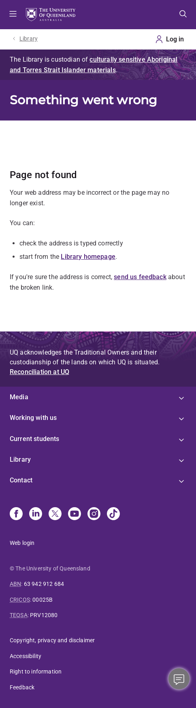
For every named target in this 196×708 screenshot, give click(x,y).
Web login (22, 543)
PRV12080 (44, 615)
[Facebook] (16, 514)
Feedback (22, 687)
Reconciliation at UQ (39, 372)
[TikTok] (113, 514)
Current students (35, 439)
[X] (55, 514)
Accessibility (25, 656)
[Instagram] (93, 514)
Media (19, 397)
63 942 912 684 (44, 584)
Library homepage (88, 256)
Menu (13, 14)
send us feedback (140, 277)
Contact (21, 480)
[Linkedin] (35, 514)
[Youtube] (74, 514)
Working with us (33, 418)
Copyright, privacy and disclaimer (52, 640)
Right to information (36, 671)
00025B (42, 599)
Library (28, 38)
